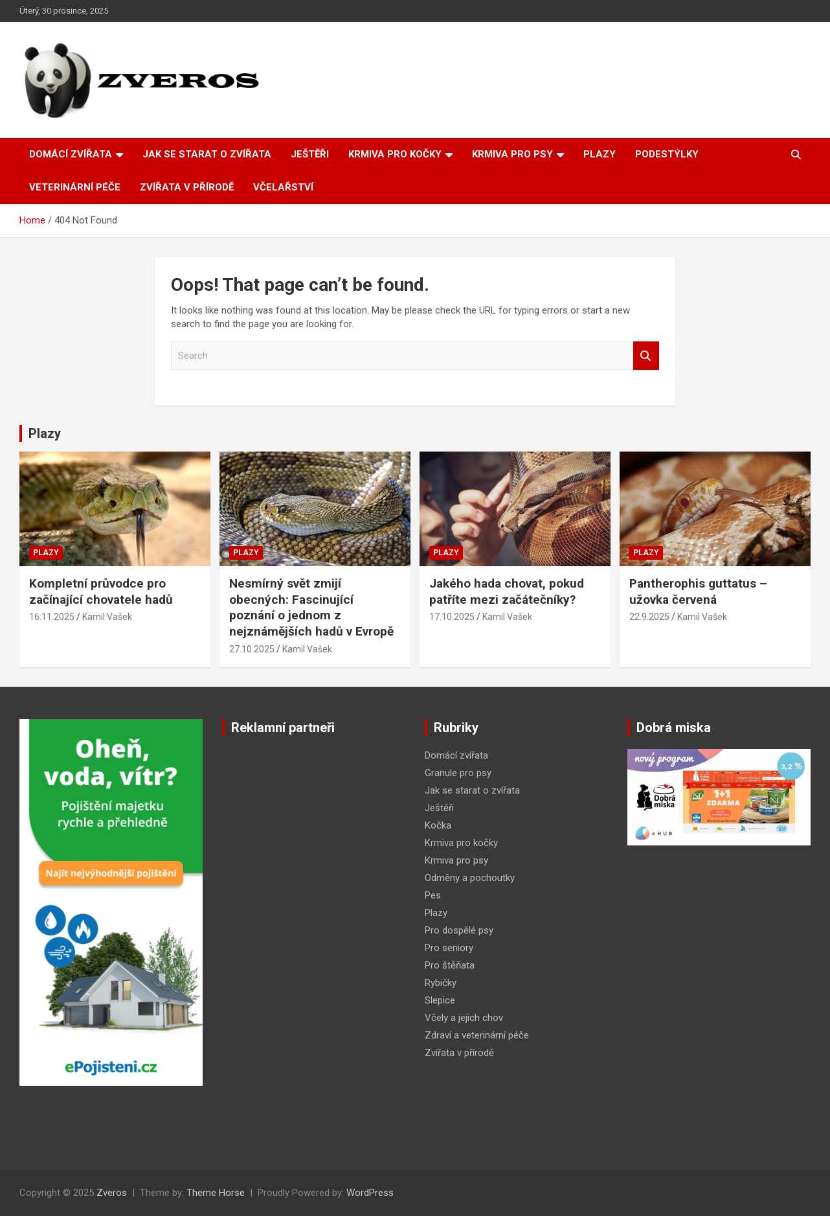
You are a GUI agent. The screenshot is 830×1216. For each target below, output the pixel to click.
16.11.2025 (51, 617)
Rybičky (440, 983)
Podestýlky (667, 154)
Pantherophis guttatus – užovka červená (698, 591)
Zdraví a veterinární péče (477, 1035)
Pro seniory (449, 948)
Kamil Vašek (107, 617)
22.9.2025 (649, 617)
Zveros (111, 1193)
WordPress (370, 1193)
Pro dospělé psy (459, 930)
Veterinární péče (74, 187)
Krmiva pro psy (512, 154)
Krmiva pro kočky (395, 154)
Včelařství (283, 187)
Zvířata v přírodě (187, 187)
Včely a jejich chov (464, 1018)
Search (646, 356)
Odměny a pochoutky (470, 878)
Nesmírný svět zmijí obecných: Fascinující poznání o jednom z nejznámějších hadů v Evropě (311, 607)
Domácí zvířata (70, 154)
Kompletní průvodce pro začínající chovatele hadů (101, 591)
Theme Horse (215, 1193)
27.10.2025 (252, 649)
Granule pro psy (458, 773)
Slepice (440, 1000)
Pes (433, 895)
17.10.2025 (452, 617)
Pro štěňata (450, 965)
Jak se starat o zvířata (206, 154)
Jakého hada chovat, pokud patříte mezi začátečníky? (506, 591)
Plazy (599, 154)
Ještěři (310, 154)
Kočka (438, 825)
